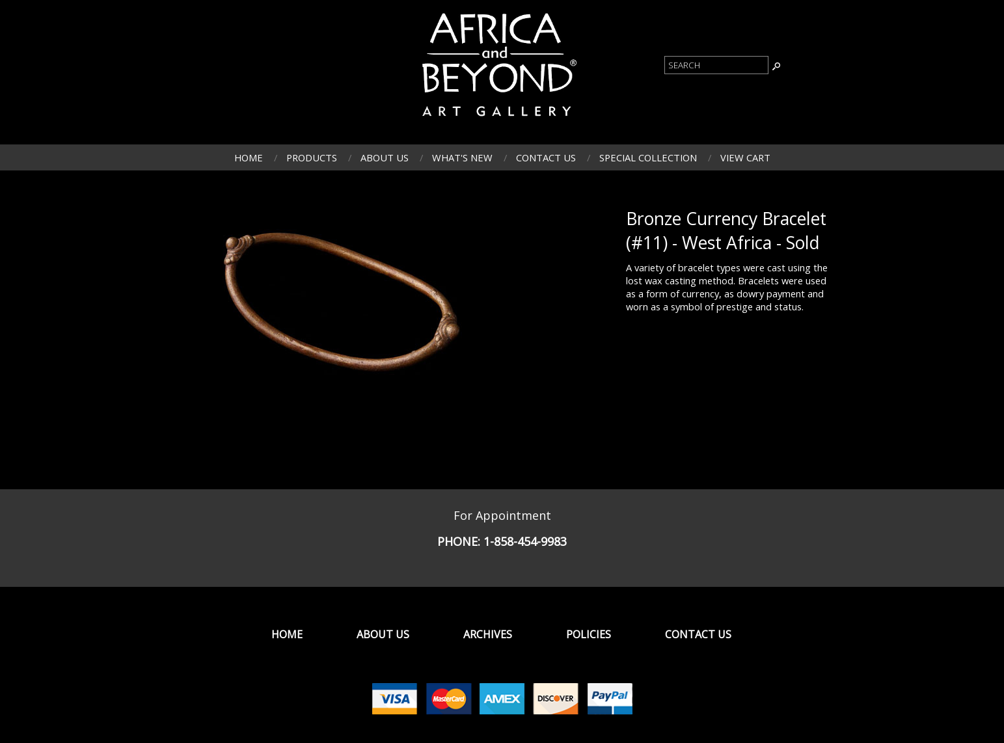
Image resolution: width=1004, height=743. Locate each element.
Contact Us (546, 157)
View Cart (745, 157)
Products (311, 157)
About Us (384, 157)
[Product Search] (716, 65)
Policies (588, 634)
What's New (462, 157)
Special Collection (648, 157)
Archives (487, 634)
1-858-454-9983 (525, 541)
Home (248, 157)
